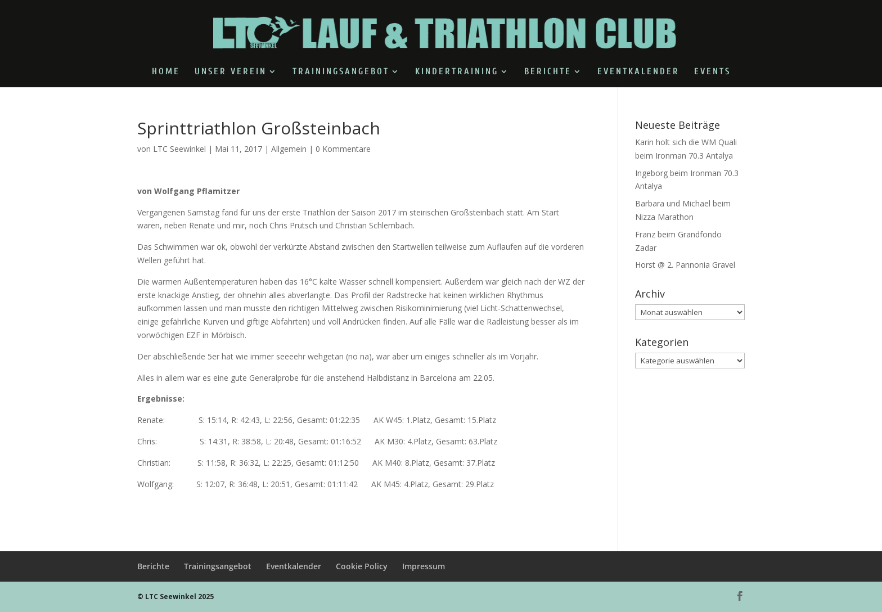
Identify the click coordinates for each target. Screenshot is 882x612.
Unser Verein (231, 72)
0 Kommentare (343, 148)
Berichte (548, 72)
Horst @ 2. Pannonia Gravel (685, 264)
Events (712, 72)
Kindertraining (456, 72)
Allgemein (289, 148)
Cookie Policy (362, 566)
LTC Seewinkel (179, 148)
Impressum (423, 566)
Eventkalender (638, 72)
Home (166, 72)
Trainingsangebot (340, 72)
